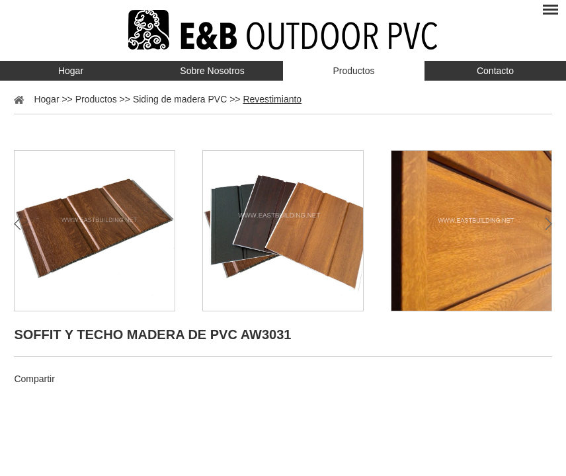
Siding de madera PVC (180, 99)
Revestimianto (272, 99)
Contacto (495, 70)
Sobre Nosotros (212, 70)
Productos (353, 70)
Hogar (70, 70)
